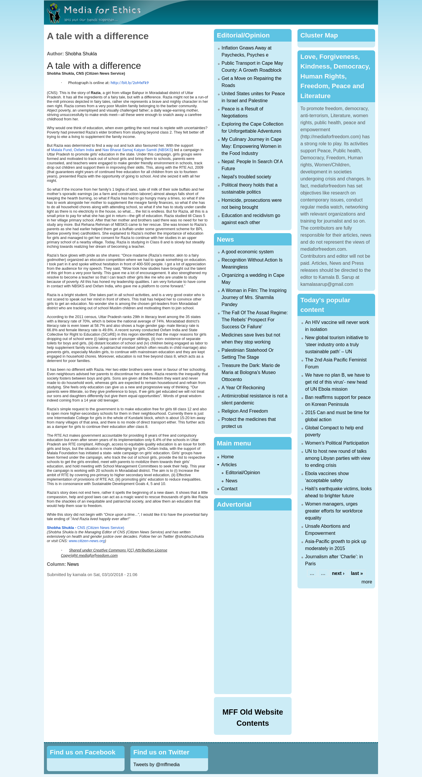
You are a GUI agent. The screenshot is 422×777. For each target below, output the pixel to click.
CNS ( (67, 527)
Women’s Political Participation (337, 442)
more (367, 581)
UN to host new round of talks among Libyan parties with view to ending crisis (337, 458)
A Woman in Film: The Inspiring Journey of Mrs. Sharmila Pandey (254, 297)
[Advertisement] (254, 601)
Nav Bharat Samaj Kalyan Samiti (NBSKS (137, 150)
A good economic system (248, 251)
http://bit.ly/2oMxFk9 (130, 82)
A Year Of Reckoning (243, 387)
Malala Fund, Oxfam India (73, 150)
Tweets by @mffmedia (156, 764)
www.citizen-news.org (87, 541)
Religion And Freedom (245, 411)
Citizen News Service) (106, 527)
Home (227, 456)
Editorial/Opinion (243, 472)
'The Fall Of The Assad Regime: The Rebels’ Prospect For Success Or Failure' (255, 319)
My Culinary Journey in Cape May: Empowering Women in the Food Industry (252, 146)
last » (357, 573)
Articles (228, 464)
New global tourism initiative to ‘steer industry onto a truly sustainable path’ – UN (336, 344)
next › (338, 573)
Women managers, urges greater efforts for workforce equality (334, 510)
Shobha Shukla (81, 53)
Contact (229, 488)
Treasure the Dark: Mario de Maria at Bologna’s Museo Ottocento (251, 372)
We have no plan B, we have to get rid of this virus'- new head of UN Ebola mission (337, 382)
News (73, 564)
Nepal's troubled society (246, 176)
